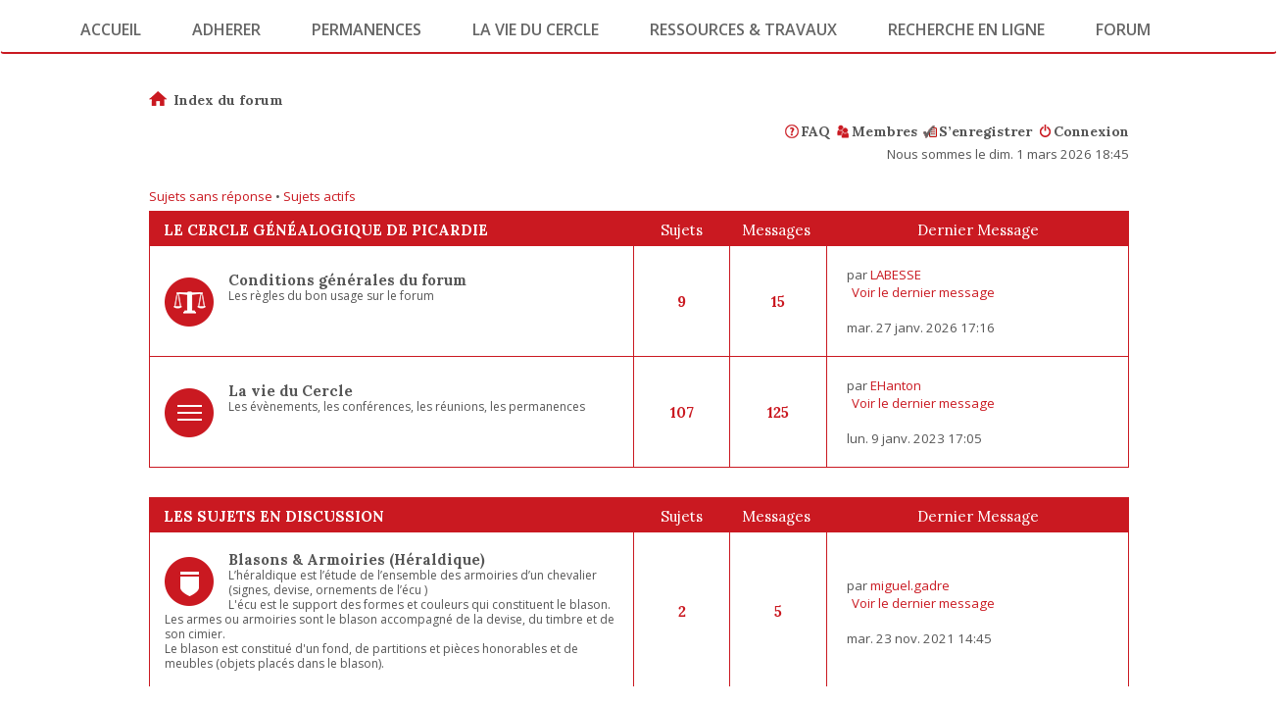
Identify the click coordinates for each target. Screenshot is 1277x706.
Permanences (366, 29)
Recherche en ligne (966, 29)
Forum (1123, 29)
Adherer (226, 29)
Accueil (110, 29)
